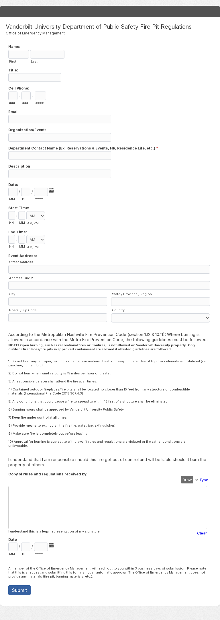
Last (34, 61)
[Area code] (12, 96)
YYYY (39, 199)
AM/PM (33, 223)
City (12, 294)
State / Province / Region (132, 294)
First (12, 61)
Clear (202, 533)
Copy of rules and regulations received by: (47, 474)
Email (13, 112)
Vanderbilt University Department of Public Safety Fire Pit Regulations (110, 11)
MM (12, 199)
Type (203, 479)
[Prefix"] (26, 96)
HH (11, 223)
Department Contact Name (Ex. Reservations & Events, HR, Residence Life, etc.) (83, 148)
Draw (187, 479)
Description (19, 166)
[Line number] (40, 96)
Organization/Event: (27, 130)
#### (40, 103)
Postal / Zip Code (23, 310)
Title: (13, 70)
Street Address (21, 262)
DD (24, 199)
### (12, 103)
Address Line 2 (21, 278)
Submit (19, 590)
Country (118, 310)
